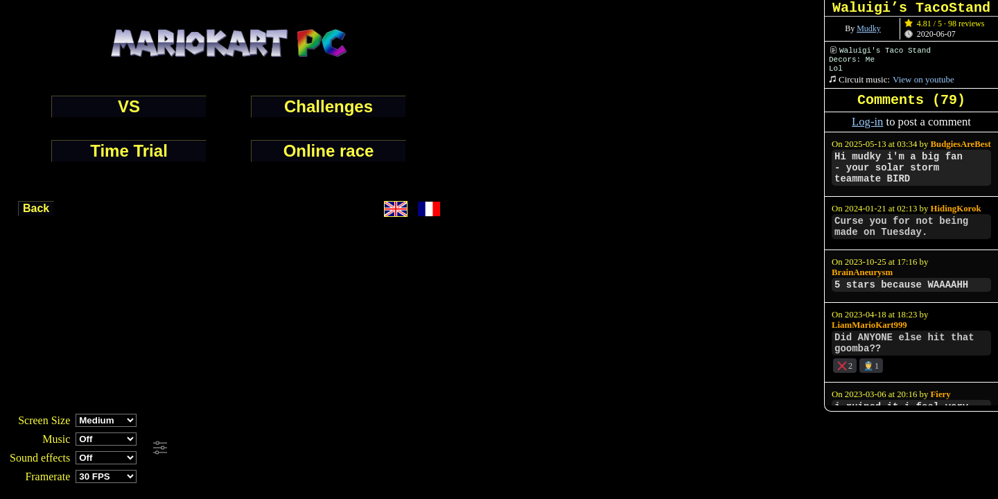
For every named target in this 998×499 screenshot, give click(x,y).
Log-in (867, 121)
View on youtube (923, 79)
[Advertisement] (377, 448)
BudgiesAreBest (961, 144)
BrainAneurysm (862, 272)
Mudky (869, 28)
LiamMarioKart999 (869, 325)
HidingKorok (956, 208)
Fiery (941, 394)
